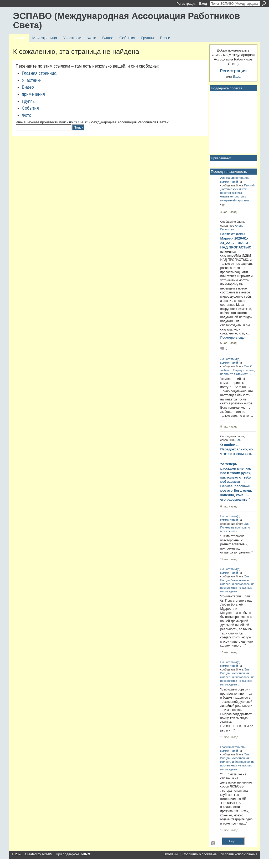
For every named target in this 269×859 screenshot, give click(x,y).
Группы (28, 101)
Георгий (249, 185)
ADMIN (47, 854)
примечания (33, 94)
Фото (26, 115)
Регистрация (186, 4)
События (30, 108)
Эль (223, 358)
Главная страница (39, 73)
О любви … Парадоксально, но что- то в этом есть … (237, 370)
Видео (28, 87)
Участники (32, 80)
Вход (203, 4)
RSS (213, 843)
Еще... (233, 841)
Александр (227, 177)
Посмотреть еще (232, 337)
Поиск (264, 3)
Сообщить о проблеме (200, 854)
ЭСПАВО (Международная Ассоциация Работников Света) (126, 20)
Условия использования (239, 854)
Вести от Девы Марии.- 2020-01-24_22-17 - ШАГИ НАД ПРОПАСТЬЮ (235, 240)
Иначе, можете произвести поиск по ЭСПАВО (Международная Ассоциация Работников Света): (92, 122)
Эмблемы (170, 854)
